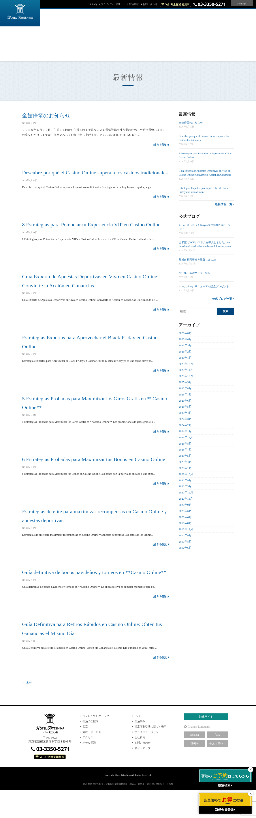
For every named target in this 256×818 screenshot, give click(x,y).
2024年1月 (185, 431)
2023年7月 (185, 449)
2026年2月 (185, 351)
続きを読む (161, 144)
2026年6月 (185, 333)
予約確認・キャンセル (123, 49)
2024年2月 (185, 425)
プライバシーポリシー (113, 4)
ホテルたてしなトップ (96, 742)
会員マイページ (185, 49)
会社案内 (140, 764)
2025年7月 (185, 394)
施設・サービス (92, 759)
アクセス (88, 764)
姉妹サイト (206, 743)
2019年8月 (185, 523)
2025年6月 (185, 400)
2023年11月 (186, 437)
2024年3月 (185, 419)
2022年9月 (185, 480)
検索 (210, 35)
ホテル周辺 (89, 769)
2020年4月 (185, 517)
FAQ (94, 4)
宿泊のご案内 (90, 748)
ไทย (217, 761)
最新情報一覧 (224, 204)
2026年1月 (185, 357)
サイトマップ (143, 775)
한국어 (194, 770)
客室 (85, 753)
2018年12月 (186, 529)
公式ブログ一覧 (223, 298)
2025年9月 (185, 382)
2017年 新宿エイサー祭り (195, 273)
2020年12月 (186, 492)
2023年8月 (185, 443)
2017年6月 (185, 547)
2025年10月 (186, 376)
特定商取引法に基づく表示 (150, 753)
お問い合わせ (150, 4)
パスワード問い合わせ (156, 49)
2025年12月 (186, 364)
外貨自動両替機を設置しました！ (198, 259)
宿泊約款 (134, 4)
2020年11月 (186, 498)
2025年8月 (185, 388)
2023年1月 (185, 468)
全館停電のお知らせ (47, 115)
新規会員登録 (209, 49)
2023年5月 (185, 455)
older (27, 709)
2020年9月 (185, 504)
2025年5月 (185, 406)
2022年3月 (185, 486)
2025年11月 (186, 369)
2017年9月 (185, 535)
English (194, 761)
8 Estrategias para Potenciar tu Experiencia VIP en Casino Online (95, 233)
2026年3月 (185, 345)
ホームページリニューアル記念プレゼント (204, 286)
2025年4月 (185, 412)
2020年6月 (185, 511)
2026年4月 (185, 339)
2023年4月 (185, 461)
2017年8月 (185, 541)
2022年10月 (186, 474)
